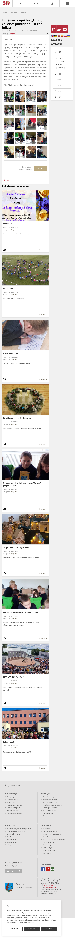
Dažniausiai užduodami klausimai (54, 839)
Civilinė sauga (47, 848)
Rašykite (10, 871)
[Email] (52, 869)
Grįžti (9, 180)
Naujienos (13, 12)
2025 (59, 74)
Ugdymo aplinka (12, 799)
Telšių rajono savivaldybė (24, 887)
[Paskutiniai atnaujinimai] (36, 3)
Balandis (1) (62, 61)
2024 (59, 80)
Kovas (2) (61, 65)
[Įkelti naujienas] (20, 3)
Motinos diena (9, 224)
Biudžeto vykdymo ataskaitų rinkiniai (19, 829)
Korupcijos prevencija (50, 845)
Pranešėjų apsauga (49, 842)
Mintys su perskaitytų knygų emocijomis (20, 612)
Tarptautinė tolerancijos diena (16, 548)
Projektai (10, 837)
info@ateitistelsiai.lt (51, 887)
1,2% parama (11, 845)
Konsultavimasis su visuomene (53, 837)
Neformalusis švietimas (50, 802)
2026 (59, 52)
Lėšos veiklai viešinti (14, 834)
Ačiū (40, 168)
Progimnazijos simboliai (15, 813)
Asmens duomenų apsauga (52, 834)
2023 (59, 85)
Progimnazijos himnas (14, 805)
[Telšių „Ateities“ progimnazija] (6, 3)
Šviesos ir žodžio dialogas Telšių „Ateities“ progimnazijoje (22, 484)
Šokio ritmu (8, 289)
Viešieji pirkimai (12, 839)
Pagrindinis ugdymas (50, 797)
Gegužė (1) (61, 58)
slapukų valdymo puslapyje (24, 922)
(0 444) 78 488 (48, 885)
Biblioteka (46, 816)
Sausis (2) (61, 68)
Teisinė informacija (49, 850)
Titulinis (4, 12)
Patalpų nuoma (48, 813)
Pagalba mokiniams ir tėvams (52, 805)
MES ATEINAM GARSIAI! (13, 677)
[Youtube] (48, 869)
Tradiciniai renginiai (13, 808)
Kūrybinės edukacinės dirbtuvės (17, 418)
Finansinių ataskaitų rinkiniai (16, 831)
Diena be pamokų (10, 353)
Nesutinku (32, 929)
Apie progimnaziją (13, 797)
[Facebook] (43, 869)
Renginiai (23, 12)
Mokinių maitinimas (49, 810)
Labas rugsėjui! (9, 742)
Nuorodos (46, 829)
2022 (59, 91)
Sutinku (49, 929)
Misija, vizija (11, 802)
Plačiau (42, 250)
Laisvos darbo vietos (50, 831)
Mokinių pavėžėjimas (50, 808)
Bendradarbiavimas (13, 810)
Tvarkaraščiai (12, 785)
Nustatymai (14, 929)
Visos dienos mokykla (50, 799)
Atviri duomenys (48, 853)
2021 (59, 97)
